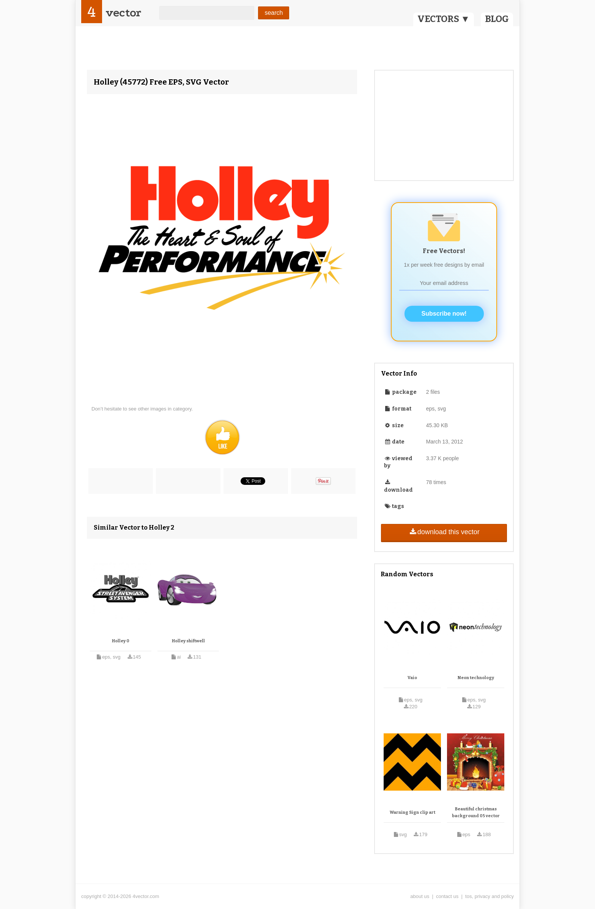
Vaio (412, 677)
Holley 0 (120, 641)
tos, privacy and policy (489, 896)
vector (123, 12)
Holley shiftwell (188, 641)
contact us (447, 896)
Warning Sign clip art (412, 812)
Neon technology (476, 677)
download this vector (443, 532)
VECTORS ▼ (443, 19)
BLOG (497, 19)
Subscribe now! (444, 313)
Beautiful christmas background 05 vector (476, 812)
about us (419, 896)
